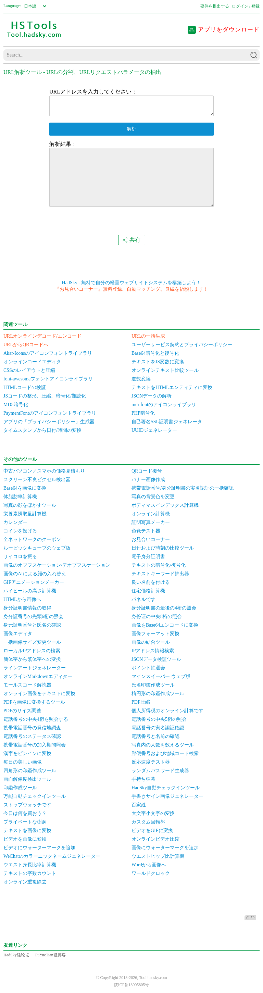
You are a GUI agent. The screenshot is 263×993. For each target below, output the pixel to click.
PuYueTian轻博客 (50, 955)
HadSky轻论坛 (16, 955)
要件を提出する (214, 6)
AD (250, 917)
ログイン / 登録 (246, 6)
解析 (131, 128)
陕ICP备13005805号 (131, 984)
